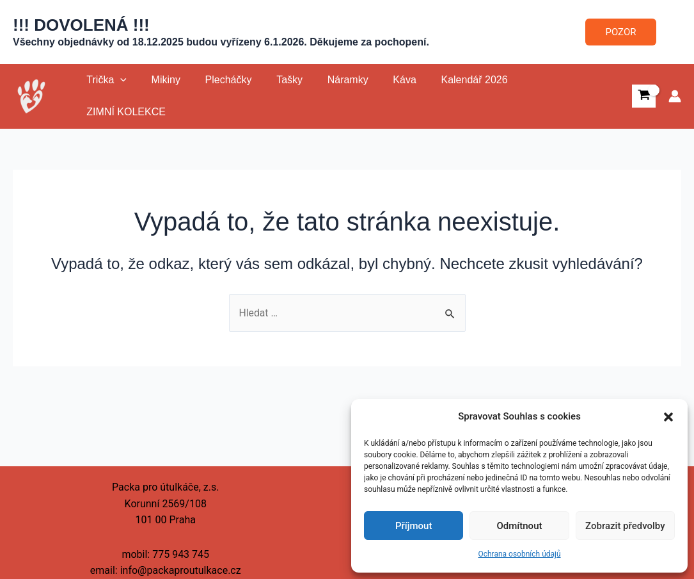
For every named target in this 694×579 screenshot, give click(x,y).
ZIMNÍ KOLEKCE (540, 93)
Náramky (328, 93)
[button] (668, 417)
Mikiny (159, 93)
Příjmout (413, 526)
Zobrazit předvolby (625, 526)
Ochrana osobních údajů (519, 554)
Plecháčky (217, 93)
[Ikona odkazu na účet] (674, 93)
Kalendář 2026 (446, 93)
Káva (381, 93)
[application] (118, 93)
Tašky (275, 93)
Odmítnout (519, 526)
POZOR (621, 32)
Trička (104, 93)
